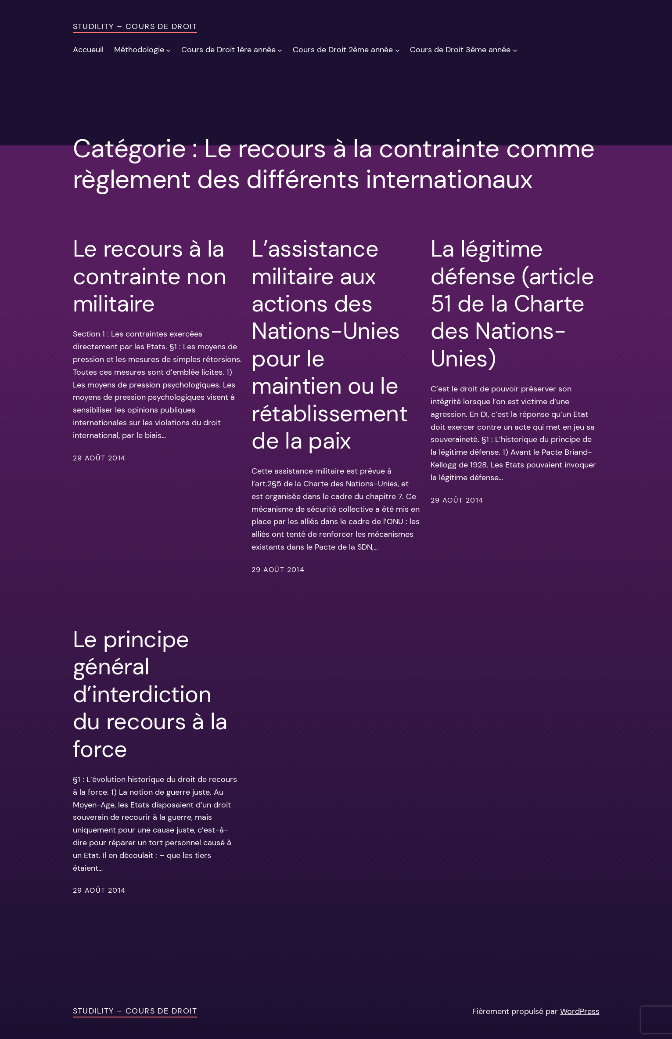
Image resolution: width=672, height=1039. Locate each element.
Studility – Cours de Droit (135, 26)
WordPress (580, 1011)
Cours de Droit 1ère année (228, 49)
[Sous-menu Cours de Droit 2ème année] (397, 49)
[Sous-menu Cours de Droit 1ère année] (279, 49)
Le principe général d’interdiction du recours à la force (150, 694)
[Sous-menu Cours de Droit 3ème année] (515, 49)
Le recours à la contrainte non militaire (149, 276)
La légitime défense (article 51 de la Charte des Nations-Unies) (512, 303)
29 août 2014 (99, 458)
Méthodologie (139, 49)
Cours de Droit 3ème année (460, 49)
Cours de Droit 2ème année (343, 49)
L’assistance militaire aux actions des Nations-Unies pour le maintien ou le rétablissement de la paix (330, 344)
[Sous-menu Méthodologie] (168, 49)
